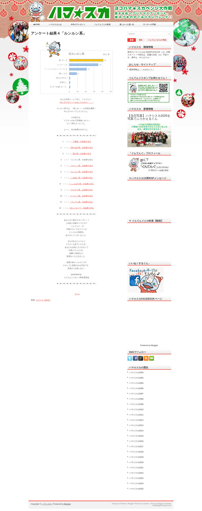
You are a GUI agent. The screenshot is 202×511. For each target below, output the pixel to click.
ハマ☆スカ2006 (136, 388)
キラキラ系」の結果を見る (82, 190)
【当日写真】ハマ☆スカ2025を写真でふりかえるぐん (148, 117)
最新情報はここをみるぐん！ (142, 69)
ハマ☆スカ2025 (136, 489)
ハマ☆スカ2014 (136, 430)
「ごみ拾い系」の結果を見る (81, 178)
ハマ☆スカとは (55, 24)
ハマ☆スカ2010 (136, 409)
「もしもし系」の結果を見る (81, 172)
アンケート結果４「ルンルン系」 (58, 33)
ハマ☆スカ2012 (136, 420)
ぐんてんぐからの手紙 (157, 40)
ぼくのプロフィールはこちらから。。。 (76, 102)
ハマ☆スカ (46, 504)
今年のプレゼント (78, 24)
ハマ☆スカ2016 (136, 441)
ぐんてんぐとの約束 (102, 24)
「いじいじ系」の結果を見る (81, 196)
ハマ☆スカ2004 (136, 378)
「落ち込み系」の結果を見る (81, 148)
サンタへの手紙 (149, 24)
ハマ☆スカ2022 (136, 473)
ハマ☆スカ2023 (136, 478)
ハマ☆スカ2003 (136, 372)
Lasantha (145, 504)
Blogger (154, 345)
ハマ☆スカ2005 (136, 383)
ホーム (77, 294)
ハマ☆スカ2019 (136, 457)
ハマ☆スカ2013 (136, 425)
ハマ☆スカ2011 (136, 415)
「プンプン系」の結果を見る (81, 202)
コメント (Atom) (43, 300)
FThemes (123, 504)
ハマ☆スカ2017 (136, 446)
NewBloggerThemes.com (162, 505)
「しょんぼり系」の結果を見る (81, 184)
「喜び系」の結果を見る (81, 154)
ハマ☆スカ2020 (136, 462)
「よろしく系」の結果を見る (81, 166)
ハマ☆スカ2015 (136, 436)
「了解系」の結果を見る (81, 142)
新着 (131, 40)
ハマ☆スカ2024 (136, 483)
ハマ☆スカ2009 (136, 404)
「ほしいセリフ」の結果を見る (81, 208)
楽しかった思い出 (127, 24)
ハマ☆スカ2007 (136, 393)
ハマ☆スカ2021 (136, 467)
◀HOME (36, 24)
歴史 (141, 40)
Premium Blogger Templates (160, 504)
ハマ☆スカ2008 (136, 399)
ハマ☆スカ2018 (136, 452)
